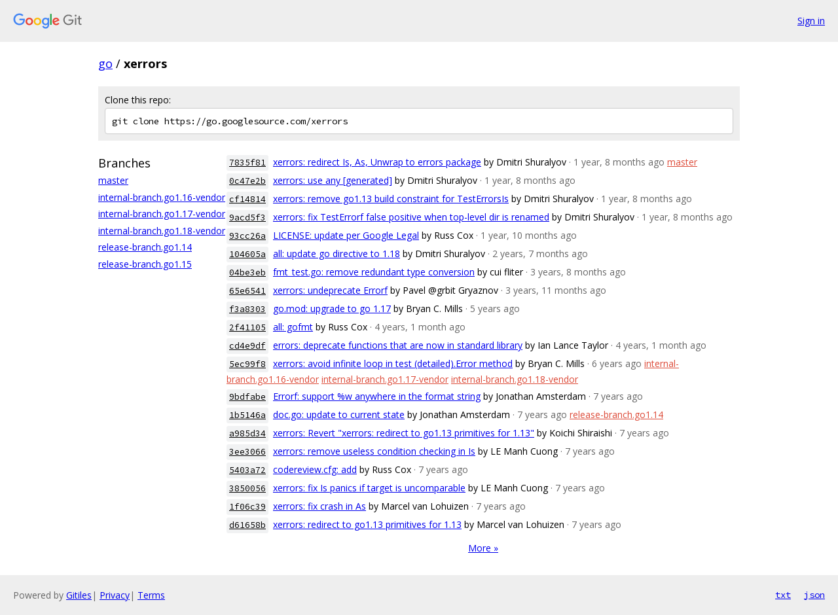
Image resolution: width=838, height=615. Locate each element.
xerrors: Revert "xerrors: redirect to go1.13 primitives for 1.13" (403, 433)
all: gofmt (293, 327)
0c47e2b (247, 180)
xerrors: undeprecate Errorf (330, 290)
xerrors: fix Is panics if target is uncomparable (369, 488)
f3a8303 (247, 309)
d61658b (247, 525)
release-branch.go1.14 (145, 247)
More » (483, 548)
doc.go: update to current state (339, 414)
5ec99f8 (247, 364)
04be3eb (247, 272)
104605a (247, 254)
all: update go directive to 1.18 (336, 253)
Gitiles (79, 595)
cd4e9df (247, 345)
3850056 (247, 488)
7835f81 (247, 162)
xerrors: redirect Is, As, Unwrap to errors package (377, 162)
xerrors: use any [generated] (332, 180)
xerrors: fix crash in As (319, 506)
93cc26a (247, 235)
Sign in (811, 20)
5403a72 (247, 470)
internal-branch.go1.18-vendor (161, 230)
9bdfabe (247, 396)
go (105, 63)
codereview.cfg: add (315, 469)
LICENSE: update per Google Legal (346, 235)
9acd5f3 (247, 217)
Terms (151, 595)
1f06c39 (247, 506)
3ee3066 (247, 451)
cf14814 (247, 199)
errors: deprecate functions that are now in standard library (397, 345)
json (814, 595)
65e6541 (247, 290)
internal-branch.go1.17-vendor (161, 213)
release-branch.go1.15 (145, 264)
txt (783, 595)
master (113, 180)
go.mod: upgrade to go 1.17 (332, 308)
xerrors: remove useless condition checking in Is (374, 451)
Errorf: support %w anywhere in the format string (377, 396)
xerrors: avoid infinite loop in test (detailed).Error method (393, 363)
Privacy (115, 595)
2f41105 (247, 327)
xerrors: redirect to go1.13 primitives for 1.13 (367, 524)
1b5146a (247, 415)
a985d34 (247, 433)
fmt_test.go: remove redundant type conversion (374, 272)
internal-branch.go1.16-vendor (161, 197)
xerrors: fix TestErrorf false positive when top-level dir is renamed (411, 217)
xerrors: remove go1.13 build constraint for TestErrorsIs (391, 198)
